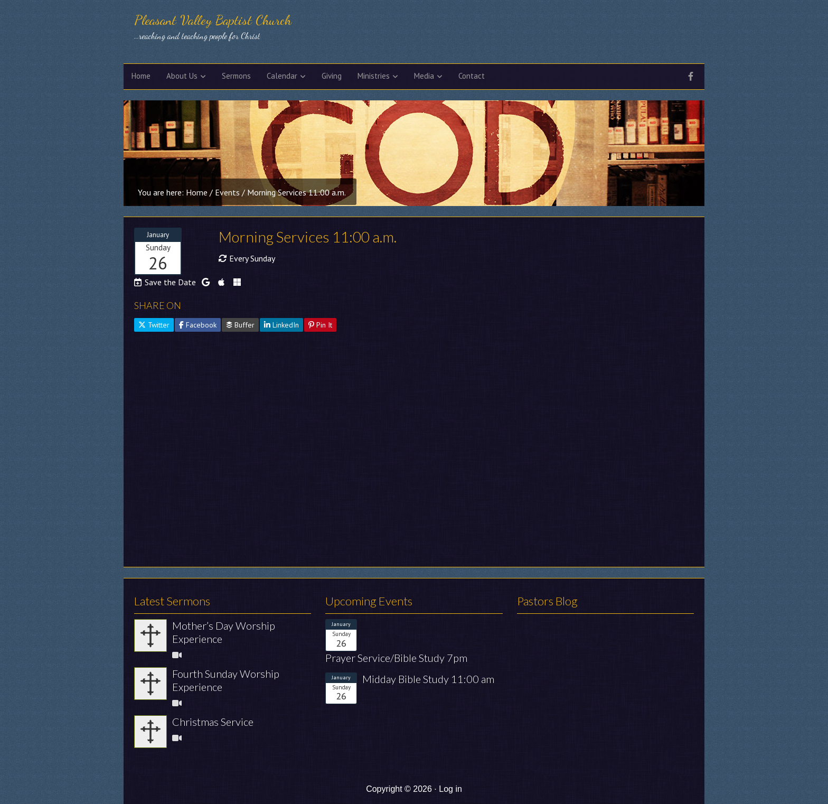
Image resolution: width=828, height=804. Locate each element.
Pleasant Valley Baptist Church (212, 20)
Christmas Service (212, 721)
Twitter (154, 325)
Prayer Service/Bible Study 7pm (396, 657)
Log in (450, 788)
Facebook (198, 325)
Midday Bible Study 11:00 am (428, 678)
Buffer (240, 325)
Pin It (320, 325)
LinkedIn (281, 325)
